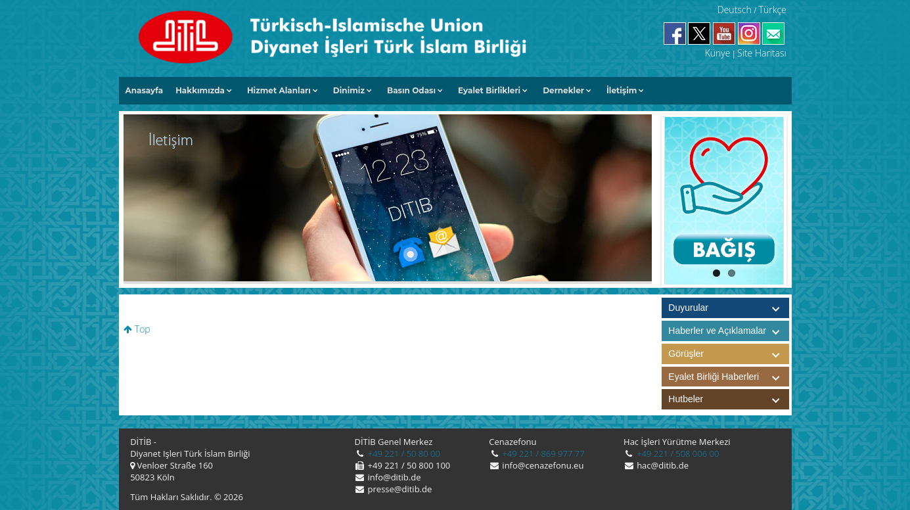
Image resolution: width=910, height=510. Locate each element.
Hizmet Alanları (279, 90)
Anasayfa (144, 90)
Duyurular (688, 307)
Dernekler (563, 90)
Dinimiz (349, 90)
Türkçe (772, 9)
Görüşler (728, 354)
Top (137, 329)
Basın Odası (411, 90)
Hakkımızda (200, 90)
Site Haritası (761, 53)
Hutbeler (728, 399)
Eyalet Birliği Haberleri (728, 377)
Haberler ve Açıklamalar (728, 331)
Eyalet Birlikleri (489, 90)
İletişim (621, 90)
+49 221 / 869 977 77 (542, 453)
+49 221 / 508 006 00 (677, 453)
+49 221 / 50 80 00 (402, 453)
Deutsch (734, 9)
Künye (718, 53)
